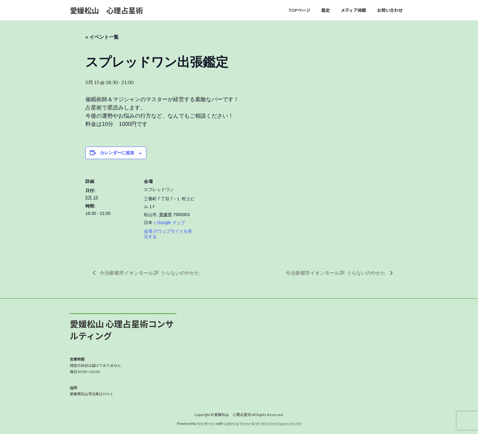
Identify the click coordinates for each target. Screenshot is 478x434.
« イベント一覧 (102, 37)
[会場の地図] (234, 211)
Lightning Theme (237, 423)
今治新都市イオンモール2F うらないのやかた (149, 273)
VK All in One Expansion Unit (278, 423)
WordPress (206, 423)
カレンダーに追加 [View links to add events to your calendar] (117, 152)
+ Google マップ (169, 222)
